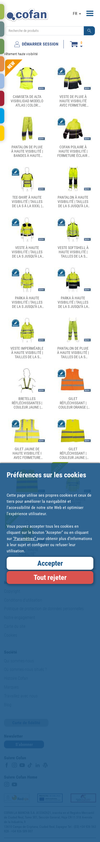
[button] (89, 30)
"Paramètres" (25, 538)
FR (77, 13)
